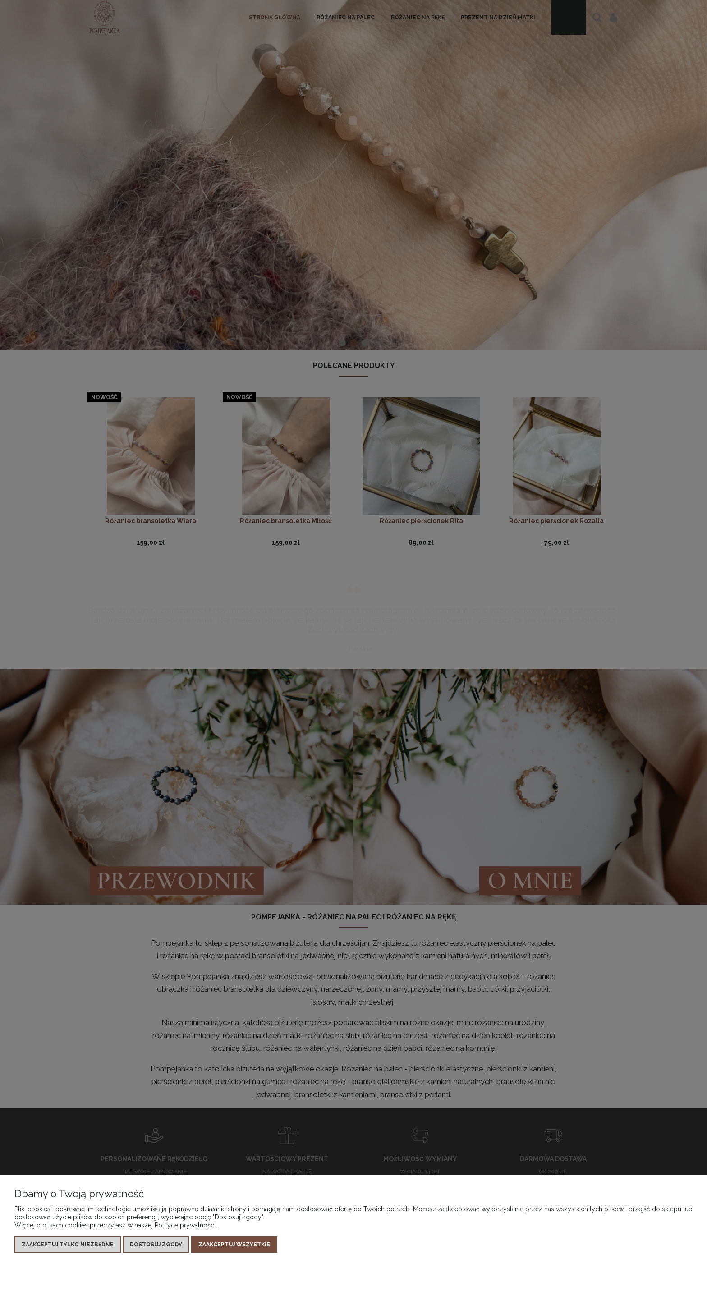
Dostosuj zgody (156, 1244)
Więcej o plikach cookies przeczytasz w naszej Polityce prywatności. (115, 1225)
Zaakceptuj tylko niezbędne (68, 1244)
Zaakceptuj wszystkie (234, 1244)
